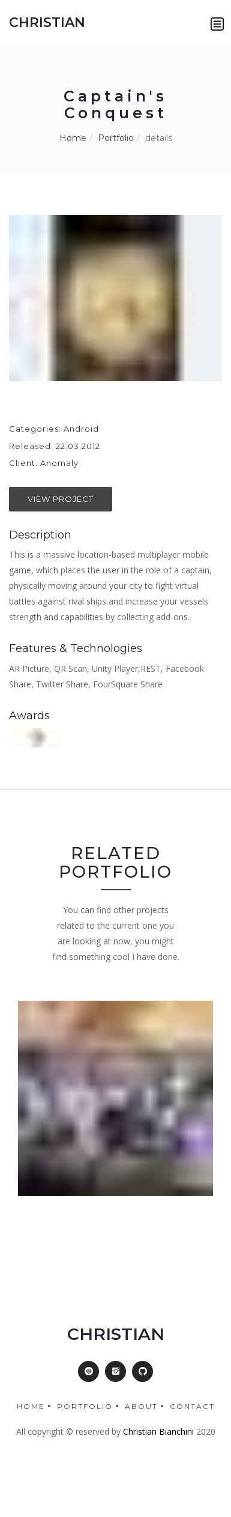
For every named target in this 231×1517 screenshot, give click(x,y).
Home (72, 138)
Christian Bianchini (158, 1431)
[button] (217, 24)
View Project (61, 499)
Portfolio (116, 138)
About (141, 1406)
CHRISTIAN (47, 22)
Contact (192, 1406)
